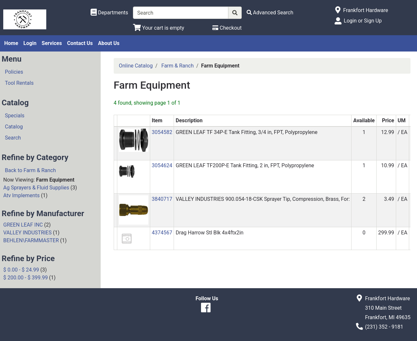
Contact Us (80, 43)
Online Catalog (136, 66)
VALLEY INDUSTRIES (27, 233)
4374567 (162, 233)
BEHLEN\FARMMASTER (31, 240)
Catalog (14, 127)
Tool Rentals (19, 83)
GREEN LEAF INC (23, 225)
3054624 (162, 165)
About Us (109, 43)
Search (13, 138)
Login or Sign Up (362, 21)
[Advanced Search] (270, 12)
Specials (14, 115)
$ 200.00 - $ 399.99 (25, 277)
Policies (14, 72)
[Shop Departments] (109, 13)
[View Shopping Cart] (158, 28)
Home (11, 43)
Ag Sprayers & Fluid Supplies (36, 188)
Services (52, 43)
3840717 (162, 199)
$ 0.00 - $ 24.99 (21, 270)
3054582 (162, 132)
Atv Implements (21, 195)
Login (29, 43)
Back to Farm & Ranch (30, 170)
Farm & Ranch (177, 66)
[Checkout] (226, 28)
